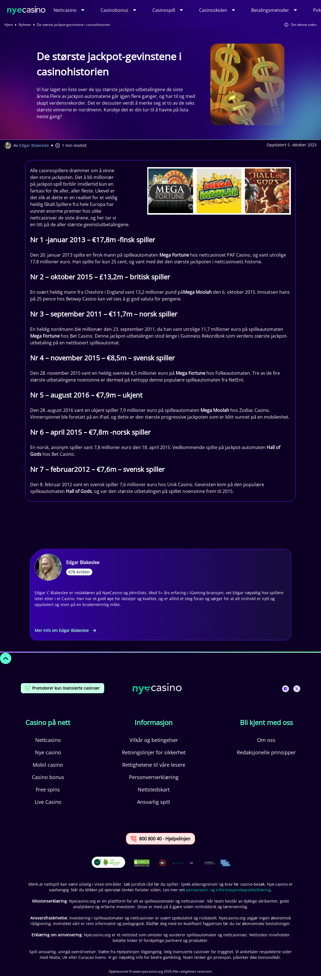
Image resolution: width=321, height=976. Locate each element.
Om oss (266, 740)
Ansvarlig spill (153, 801)
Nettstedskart (154, 789)
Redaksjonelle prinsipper (266, 752)
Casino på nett (47, 722)
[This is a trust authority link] (178, 863)
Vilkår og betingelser (154, 740)
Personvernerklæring (154, 777)
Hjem (9, 25)
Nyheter (25, 25)
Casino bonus (48, 777)
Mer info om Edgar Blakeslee (65, 630)
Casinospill (163, 10)
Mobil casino (48, 764)
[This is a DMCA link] (141, 863)
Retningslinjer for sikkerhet (154, 752)
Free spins (48, 789)
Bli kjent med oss (266, 722)
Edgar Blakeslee (34, 145)
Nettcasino (65, 10)
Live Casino (48, 801)
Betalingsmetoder (270, 10)
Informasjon (154, 722)
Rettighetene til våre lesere (153, 764)
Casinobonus (114, 10)
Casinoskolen (213, 10)
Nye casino (48, 752)
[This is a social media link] (285, 688)
